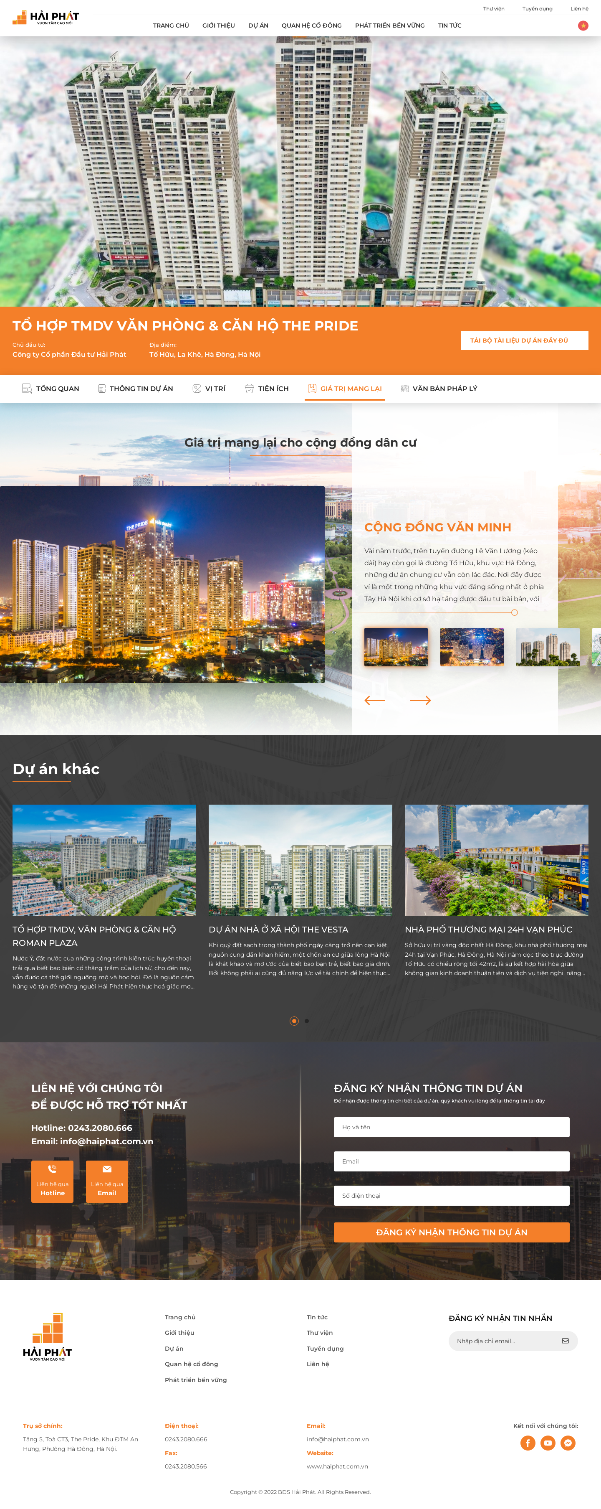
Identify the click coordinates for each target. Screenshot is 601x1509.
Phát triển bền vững (390, 25)
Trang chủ (171, 25)
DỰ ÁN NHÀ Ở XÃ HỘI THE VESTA (278, 930)
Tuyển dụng (538, 8)
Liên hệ (579, 8)
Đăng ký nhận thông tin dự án (452, 1232)
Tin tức (450, 25)
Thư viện (494, 8)
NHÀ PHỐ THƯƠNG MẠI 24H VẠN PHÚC (488, 930)
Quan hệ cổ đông (312, 25)
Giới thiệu (218, 25)
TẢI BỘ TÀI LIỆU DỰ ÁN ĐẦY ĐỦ (519, 340)
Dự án (258, 25)
